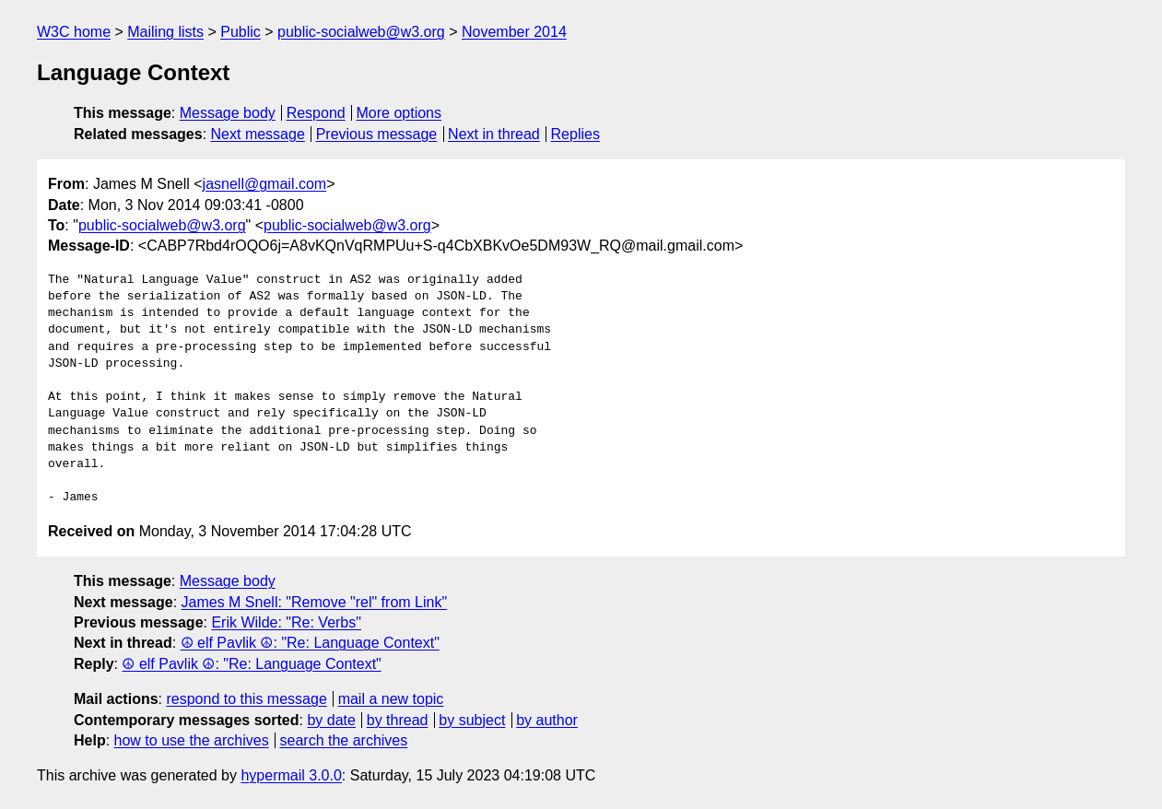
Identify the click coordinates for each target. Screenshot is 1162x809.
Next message (258, 134)
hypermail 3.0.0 (291, 775)
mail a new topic (391, 699)
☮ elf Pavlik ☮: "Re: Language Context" (310, 643)
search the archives (344, 740)
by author (547, 720)
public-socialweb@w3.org (361, 32)
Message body (228, 113)
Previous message (377, 134)
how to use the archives (191, 740)
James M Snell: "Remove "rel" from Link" (315, 602)
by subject (472, 720)
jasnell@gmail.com (265, 184)
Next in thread (494, 134)
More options (399, 113)
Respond (316, 113)
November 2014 (514, 32)
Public (240, 32)
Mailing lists (165, 32)
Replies (575, 134)
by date (331, 720)
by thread (397, 720)
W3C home (74, 32)
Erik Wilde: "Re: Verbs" (286, 622)
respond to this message (246, 699)
